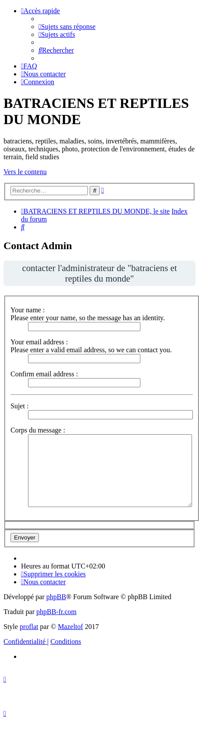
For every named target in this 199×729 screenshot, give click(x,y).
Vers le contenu (25, 171)
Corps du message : (37, 430)
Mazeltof (70, 626)
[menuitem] (66, 26)
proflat (29, 626)
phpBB (56, 596)
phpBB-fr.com (56, 611)
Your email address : (39, 342)
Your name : (27, 310)
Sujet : (19, 406)
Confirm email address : (44, 374)
